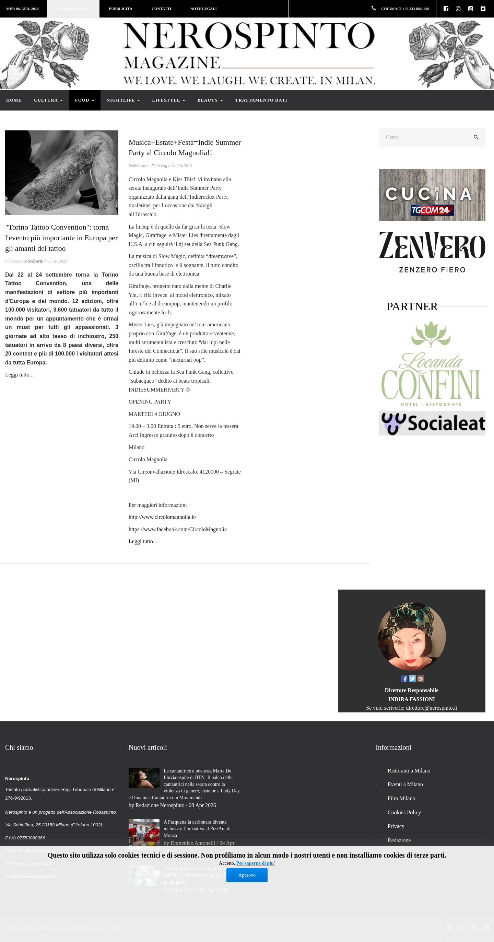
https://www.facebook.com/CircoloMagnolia (178, 529)
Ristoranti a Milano (409, 771)
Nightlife (123, 100)
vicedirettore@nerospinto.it (32, 876)
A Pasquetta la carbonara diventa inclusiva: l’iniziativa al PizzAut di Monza (197, 828)
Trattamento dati (261, 100)
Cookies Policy (404, 812)
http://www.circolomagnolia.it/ (162, 517)
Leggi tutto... (19, 374)
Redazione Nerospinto (160, 805)
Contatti (161, 9)
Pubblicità (120, 9)
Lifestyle (168, 100)
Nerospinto (55, 928)
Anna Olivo (183, 890)
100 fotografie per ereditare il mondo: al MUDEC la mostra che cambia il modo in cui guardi (202, 875)
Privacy (396, 826)
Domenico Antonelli (192, 843)
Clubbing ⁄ (161, 165)
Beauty (210, 100)
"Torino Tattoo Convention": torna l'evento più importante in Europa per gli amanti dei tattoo (61, 238)
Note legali (203, 9)
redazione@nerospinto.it (30, 850)
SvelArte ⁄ (37, 261)
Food (84, 100)
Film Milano (401, 798)
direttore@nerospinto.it (431, 708)
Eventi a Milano (405, 784)
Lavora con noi (73, 9)
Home (14, 100)
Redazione (399, 840)
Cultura (48, 100)
